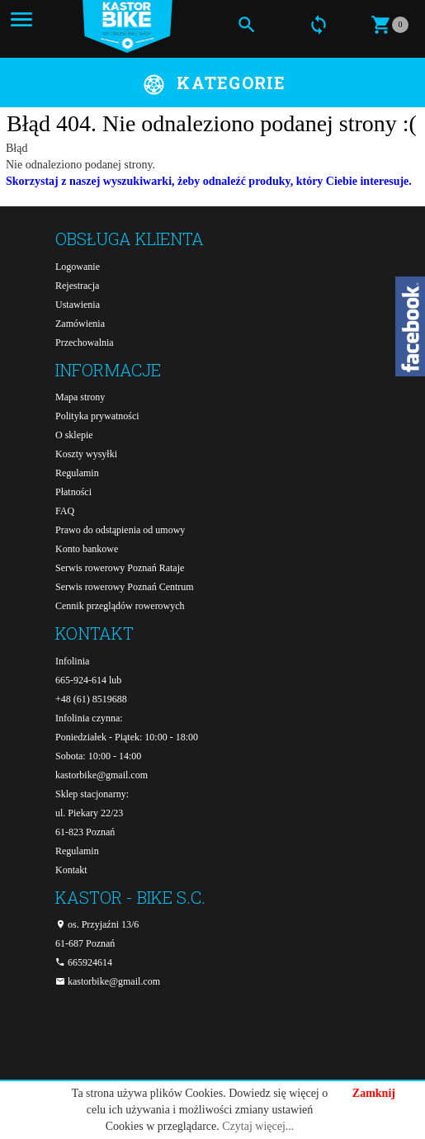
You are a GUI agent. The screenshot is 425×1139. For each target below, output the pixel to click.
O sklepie (74, 435)
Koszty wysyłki (86, 454)
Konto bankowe (86, 549)
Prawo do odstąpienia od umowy (120, 530)
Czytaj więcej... (258, 1126)
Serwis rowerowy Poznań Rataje (119, 568)
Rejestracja (77, 285)
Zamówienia (80, 323)
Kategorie (231, 82)
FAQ (64, 511)
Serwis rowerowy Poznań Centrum (124, 587)
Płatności (73, 492)
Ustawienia (77, 304)
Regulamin (77, 473)
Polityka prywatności (97, 416)
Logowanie (77, 266)
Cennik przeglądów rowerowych (120, 606)
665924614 (83, 962)
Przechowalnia (84, 342)
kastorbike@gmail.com (101, 775)
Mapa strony (80, 397)
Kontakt (71, 870)
